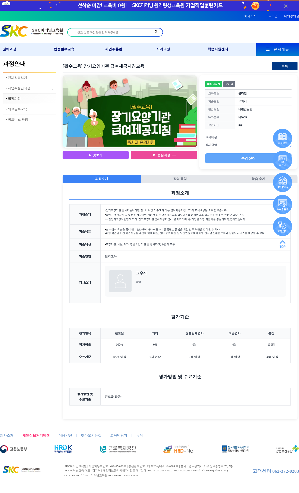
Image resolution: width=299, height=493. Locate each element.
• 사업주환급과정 (18, 88)
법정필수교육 (64, 49)
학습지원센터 (218, 49)
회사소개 (250, 16)
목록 (284, 66)
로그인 (273, 16)
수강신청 (248, 158)
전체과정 (9, 49)
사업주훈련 (113, 49)
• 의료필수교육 (16, 109)
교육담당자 (118, 435)
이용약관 (65, 435)
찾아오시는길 (91, 435)
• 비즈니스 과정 (17, 119)
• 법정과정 (13, 98)
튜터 (139, 435)
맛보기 (97, 155)
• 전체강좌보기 (16, 77)
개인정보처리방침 (36, 435)
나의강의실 (291, 16)
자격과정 (163, 49)
